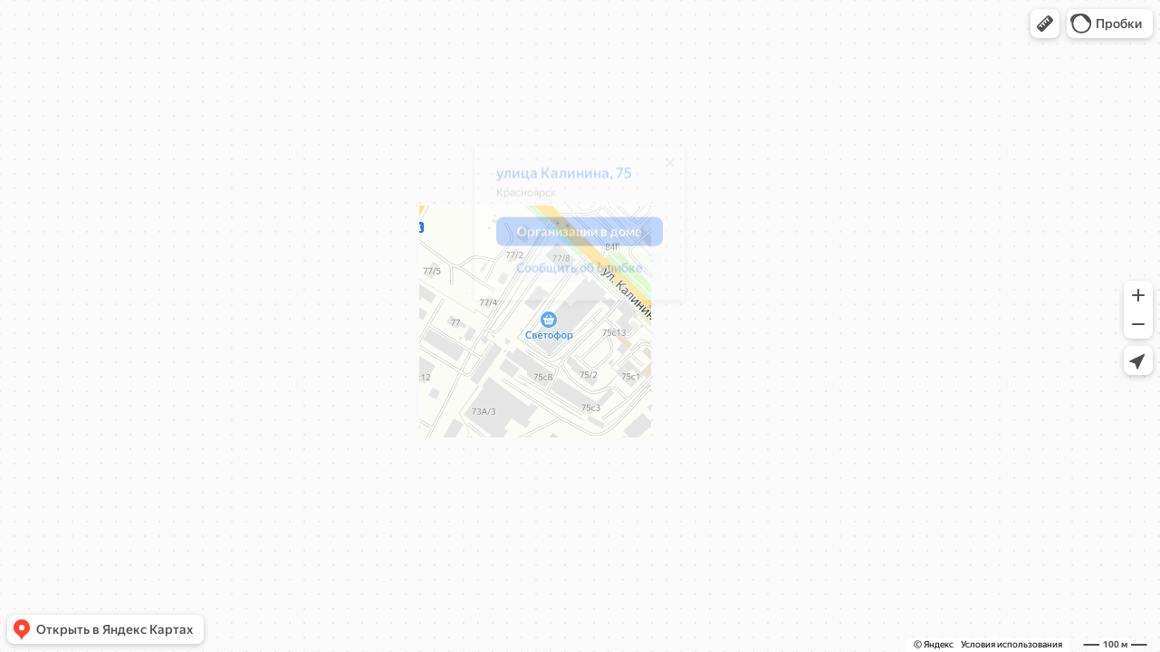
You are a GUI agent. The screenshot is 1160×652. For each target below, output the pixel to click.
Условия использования (1011, 644)
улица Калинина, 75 (555, 179)
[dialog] (570, 230)
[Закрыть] (661, 169)
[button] (1045, 23)
